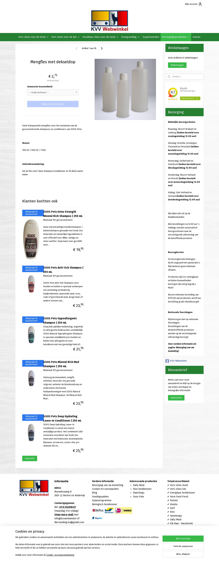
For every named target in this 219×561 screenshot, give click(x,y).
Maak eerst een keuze (52, 104)
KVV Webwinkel (176, 361)
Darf (172, 508)
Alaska (173, 504)
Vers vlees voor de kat (65, 37)
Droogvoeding (130, 37)
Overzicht (29, 458)
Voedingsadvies (100, 496)
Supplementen (151, 37)
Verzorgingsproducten (176, 37)
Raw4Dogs (138, 492)
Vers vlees (176, 488)
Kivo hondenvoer (142, 488)
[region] (86, 546)
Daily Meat (138, 485)
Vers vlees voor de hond (33, 37)
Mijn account (193, 4)
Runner (174, 500)
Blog (94, 492)
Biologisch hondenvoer (104, 504)
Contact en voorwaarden (105, 488)
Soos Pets (138, 496)
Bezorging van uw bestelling (107, 485)
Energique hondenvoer (182, 492)
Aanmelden (176, 397)
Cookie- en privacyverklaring (60, 555)
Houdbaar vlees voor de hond (100, 37)
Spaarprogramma (101, 500)
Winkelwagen (177, 65)
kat (184, 488)
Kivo (172, 511)
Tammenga (176, 515)
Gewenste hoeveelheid (39, 86)
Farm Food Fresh (179, 496)
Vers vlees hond (179, 485)
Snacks (196, 37)
